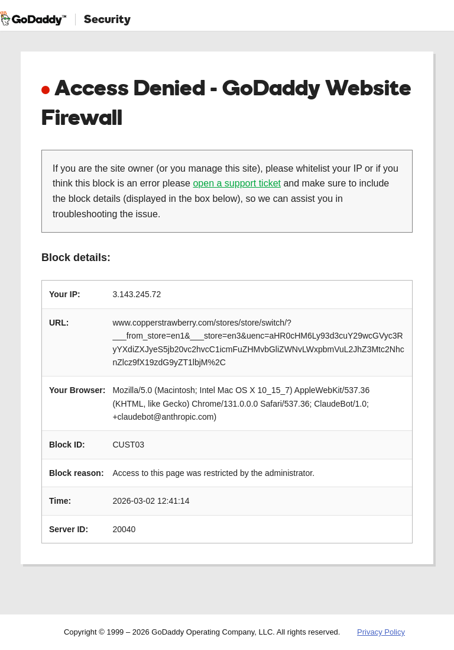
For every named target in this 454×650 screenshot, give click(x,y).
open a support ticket (237, 183)
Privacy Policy (381, 632)
